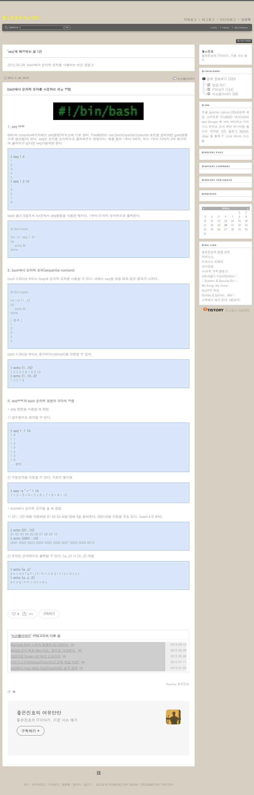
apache (214, 112)
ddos (205, 136)
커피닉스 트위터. (213, 262)
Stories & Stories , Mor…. (219, 295)
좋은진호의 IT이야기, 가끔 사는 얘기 (47, 720)
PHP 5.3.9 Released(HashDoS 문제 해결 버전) (45, 662)
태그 (26, 785)
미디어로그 (228, 20)
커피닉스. (208, 257)
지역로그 (190, 20)
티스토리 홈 (212, 309)
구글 (205, 112)
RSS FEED (248, 41)
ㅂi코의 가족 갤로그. (215, 271)
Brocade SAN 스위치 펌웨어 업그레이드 (40, 644)
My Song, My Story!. (216, 285)
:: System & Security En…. (220, 281)
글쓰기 (87, 785)
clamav (225, 112)
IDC (223, 131)
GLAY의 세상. (211, 290)
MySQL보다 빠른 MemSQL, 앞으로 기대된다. (43, 650)
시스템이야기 (186, 79)
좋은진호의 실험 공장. (216, 252)
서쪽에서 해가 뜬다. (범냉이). (221, 300)
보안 (229, 126)
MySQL (244, 131)
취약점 (214, 131)
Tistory (167, 785)
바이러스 (236, 122)
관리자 (77, 785)
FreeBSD (226, 117)
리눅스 (213, 126)
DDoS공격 (238, 112)
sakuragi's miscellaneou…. (220, 276)
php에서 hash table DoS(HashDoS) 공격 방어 (44, 667)
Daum (133, 785)
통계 (217, 136)
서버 (226, 122)
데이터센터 (242, 117)
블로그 (232, 131)
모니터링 (239, 126)
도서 (222, 126)
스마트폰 (212, 117)
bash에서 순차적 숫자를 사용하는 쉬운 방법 (58, 64)
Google (213, 122)
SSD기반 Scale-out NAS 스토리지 (36, 656)
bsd (204, 122)
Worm (238, 136)
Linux (229, 136)
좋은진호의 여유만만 (20, 18)
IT (223, 136)
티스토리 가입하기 (237, 310)
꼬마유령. (208, 266)
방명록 (246, 20)
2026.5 (226, 208)
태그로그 (208, 20)
